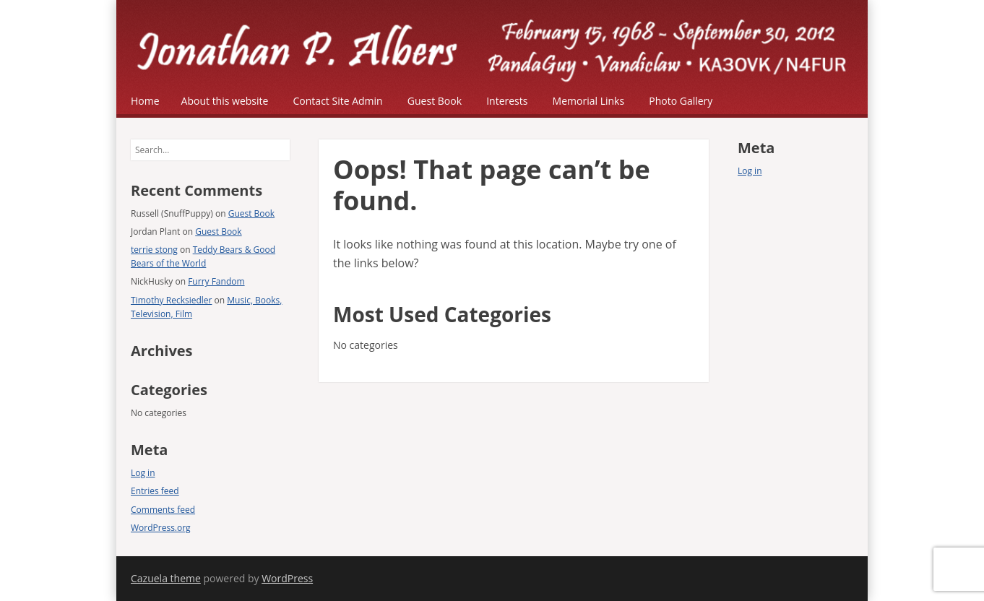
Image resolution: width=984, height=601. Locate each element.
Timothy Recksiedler (171, 300)
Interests (506, 101)
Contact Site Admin (338, 101)
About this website (225, 101)
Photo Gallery (680, 101)
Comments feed (163, 509)
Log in (143, 473)
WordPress (287, 578)
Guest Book (434, 101)
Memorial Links (589, 101)
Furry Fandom (216, 281)
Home (145, 101)
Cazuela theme (166, 578)
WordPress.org (161, 528)
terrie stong (154, 249)
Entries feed (155, 491)
